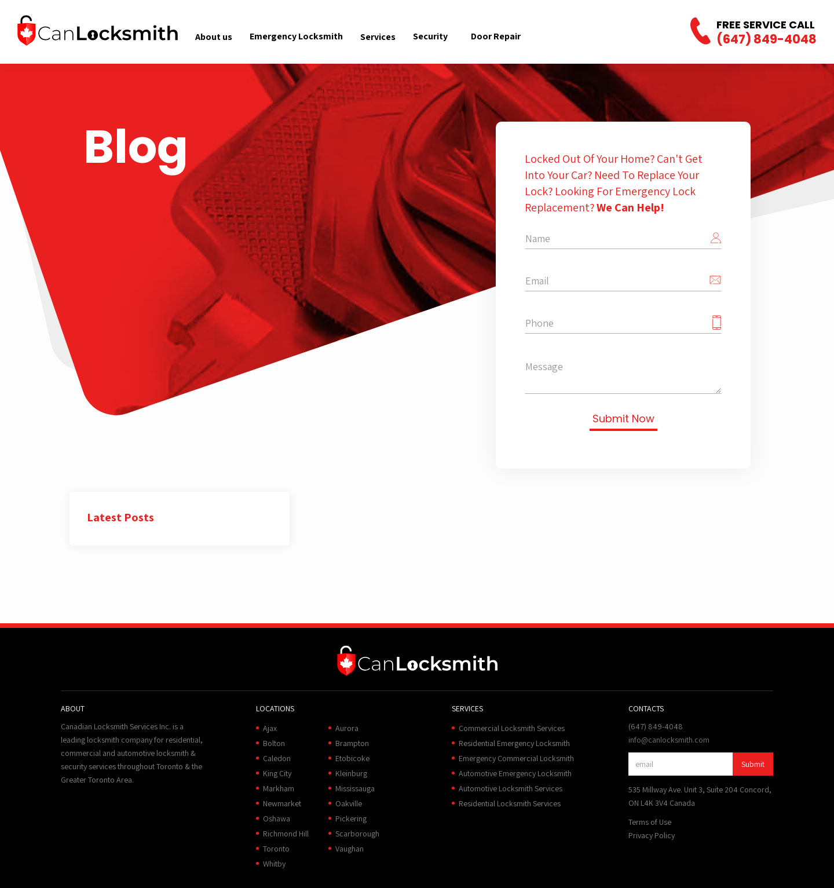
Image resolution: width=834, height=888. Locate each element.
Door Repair (496, 36)
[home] (97, 30)
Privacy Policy (651, 835)
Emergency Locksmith (296, 36)
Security (430, 36)
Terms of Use (649, 822)
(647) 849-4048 (766, 39)
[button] (213, 36)
